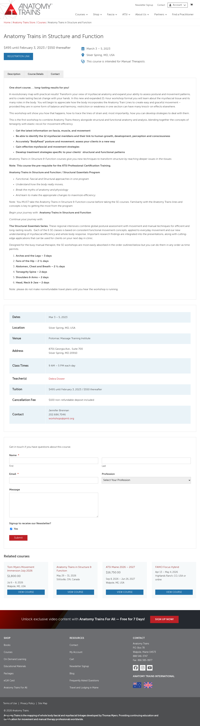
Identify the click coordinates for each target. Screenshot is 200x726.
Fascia (110, 14)
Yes (16, 529)
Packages (8, 673)
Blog (72, 673)
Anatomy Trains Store (24, 23)
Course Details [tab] (35, 74)
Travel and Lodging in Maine (84, 687)
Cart (72, 659)
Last (104, 466)
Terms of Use (10, 703)
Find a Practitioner (183, 14)
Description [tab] (14, 74)
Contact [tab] (55, 74)
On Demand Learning (15, 659)
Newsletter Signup (144, 5)
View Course (26, 592)
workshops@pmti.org (61, 418)
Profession (108, 474)
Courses (80, 14)
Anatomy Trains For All (15, 687)
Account (177, 5)
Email (14, 474)
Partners (159, 14)
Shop (96, 14)
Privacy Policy (27, 703)
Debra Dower (57, 379)
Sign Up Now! (164, 619)
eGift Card (9, 680)
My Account (76, 652)
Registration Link (18, 56)
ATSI (124, 14)
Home (7, 23)
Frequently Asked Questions (84, 680)
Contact (161, 5)
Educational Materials (15, 666)
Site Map (42, 703)
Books (7, 645)
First (11, 466)
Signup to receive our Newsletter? (30, 523)
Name (14, 455)
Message (14, 489)
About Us (140, 14)
